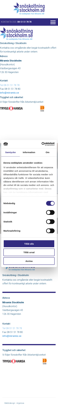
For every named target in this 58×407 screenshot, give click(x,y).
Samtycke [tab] (10, 152)
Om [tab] (47, 152)
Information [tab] (29, 152)
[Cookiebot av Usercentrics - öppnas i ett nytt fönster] (42, 144)
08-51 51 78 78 (24, 22)
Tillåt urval (29, 252)
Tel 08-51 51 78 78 (9, 85)
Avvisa (29, 261)
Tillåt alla (29, 243)
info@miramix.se (9, 92)
